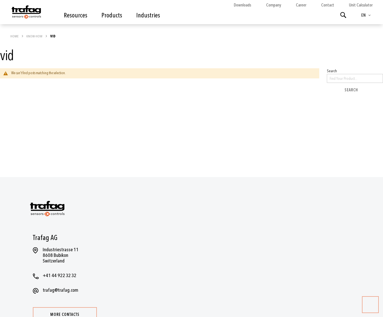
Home (14, 36)
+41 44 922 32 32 (59, 275)
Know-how (34, 36)
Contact (327, 5)
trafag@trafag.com (60, 290)
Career (301, 5)
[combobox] (355, 78)
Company (273, 5)
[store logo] (25, 13)
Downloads (242, 5)
